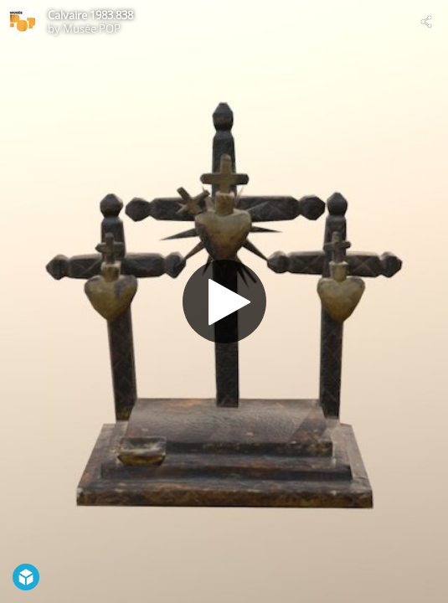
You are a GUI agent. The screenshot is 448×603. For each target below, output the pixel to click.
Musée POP (92, 28)
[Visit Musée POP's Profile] (21, 21)
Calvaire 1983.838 (90, 15)
